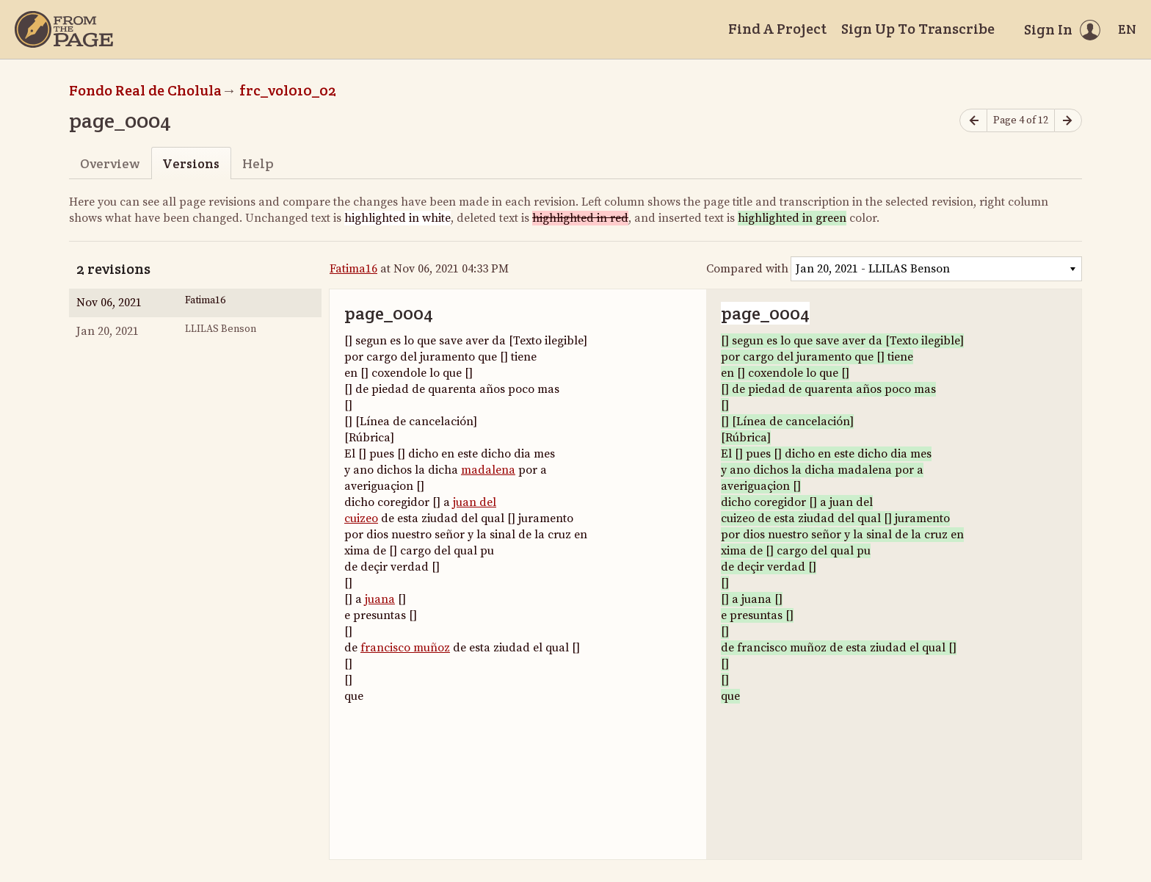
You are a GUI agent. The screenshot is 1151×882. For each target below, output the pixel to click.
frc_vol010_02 (287, 90)
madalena (488, 470)
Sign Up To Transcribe (918, 28)
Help (258, 163)
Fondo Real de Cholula (145, 90)
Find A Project (777, 28)
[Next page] (1068, 121)
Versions (190, 163)
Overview (109, 163)
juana (380, 599)
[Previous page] (973, 121)
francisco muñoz (405, 647)
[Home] (64, 29)
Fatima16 (353, 268)
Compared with (747, 269)
